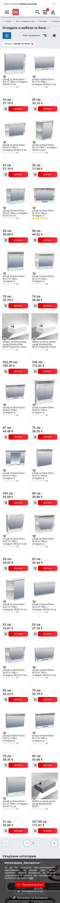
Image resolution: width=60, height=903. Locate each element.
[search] (37, 12)
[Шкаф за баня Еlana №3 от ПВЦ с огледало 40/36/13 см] (45, 129)
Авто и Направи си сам (23, 21)
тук (31, 878)
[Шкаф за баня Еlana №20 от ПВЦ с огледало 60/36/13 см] (15, 129)
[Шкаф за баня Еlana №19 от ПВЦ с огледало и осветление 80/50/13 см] (45, 195)
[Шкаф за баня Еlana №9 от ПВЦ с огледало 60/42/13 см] (15, 195)
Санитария (41, 21)
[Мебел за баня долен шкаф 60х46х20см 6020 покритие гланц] (45, 326)
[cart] (45, 12)
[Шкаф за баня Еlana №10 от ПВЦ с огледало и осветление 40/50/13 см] (15, 260)
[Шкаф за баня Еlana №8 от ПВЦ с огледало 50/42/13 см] (15, 63)
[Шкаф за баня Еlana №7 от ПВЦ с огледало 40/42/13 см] (15, 785)
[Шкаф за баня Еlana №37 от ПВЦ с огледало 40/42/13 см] (15, 523)
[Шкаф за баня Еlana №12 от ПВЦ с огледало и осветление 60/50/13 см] (45, 260)
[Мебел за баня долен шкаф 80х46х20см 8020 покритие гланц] (15, 326)
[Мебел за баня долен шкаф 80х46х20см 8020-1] (45, 785)
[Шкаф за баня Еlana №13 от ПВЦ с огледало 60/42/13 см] (45, 63)
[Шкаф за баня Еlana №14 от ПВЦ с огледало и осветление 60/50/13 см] (45, 720)
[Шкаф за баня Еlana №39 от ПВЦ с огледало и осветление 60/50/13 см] (45, 523)
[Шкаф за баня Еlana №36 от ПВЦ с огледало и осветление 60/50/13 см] (15, 391)
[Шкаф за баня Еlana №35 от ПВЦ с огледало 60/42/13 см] (45, 654)
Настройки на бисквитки (30, 898)
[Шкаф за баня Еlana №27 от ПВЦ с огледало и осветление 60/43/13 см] (15, 720)
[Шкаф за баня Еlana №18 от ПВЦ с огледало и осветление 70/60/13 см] (15, 457)
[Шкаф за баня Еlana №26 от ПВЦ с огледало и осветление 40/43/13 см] (45, 457)
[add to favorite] (6, 77)
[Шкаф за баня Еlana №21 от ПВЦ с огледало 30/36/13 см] (15, 588)
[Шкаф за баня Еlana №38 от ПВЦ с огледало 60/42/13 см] (15, 654)
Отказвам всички (30, 891)
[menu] (7, 12)
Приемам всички (30, 885)
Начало (7, 21)
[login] (53, 12)
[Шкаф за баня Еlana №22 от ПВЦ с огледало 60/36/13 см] (45, 588)
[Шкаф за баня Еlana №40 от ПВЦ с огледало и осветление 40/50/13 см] (45, 391)
